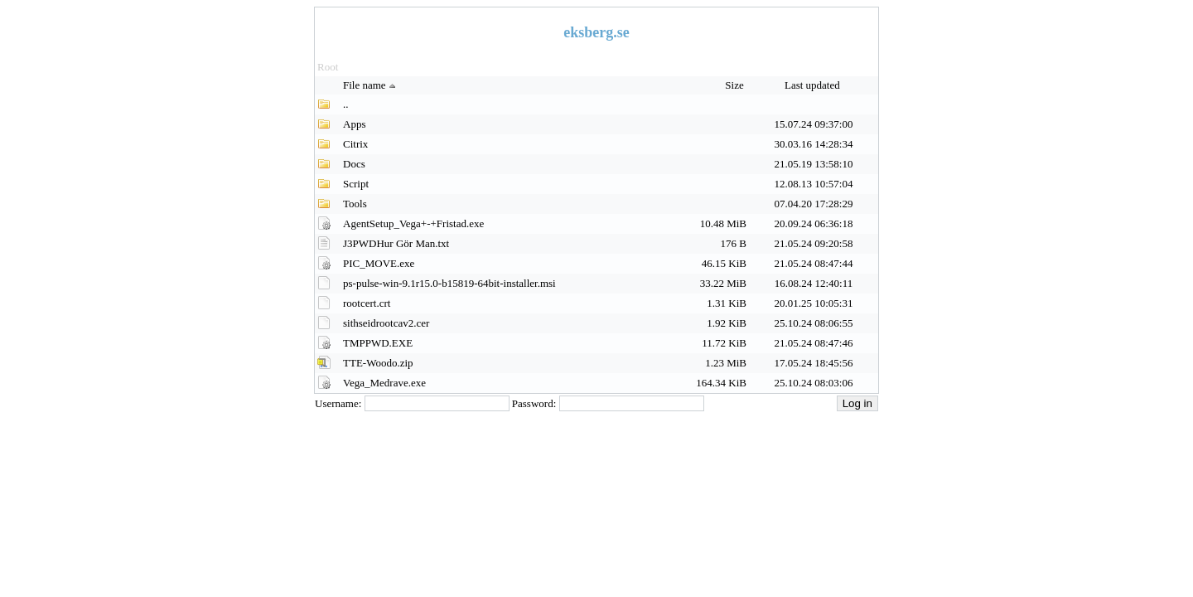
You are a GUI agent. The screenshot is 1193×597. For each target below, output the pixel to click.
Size (735, 85)
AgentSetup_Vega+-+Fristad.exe (413, 223)
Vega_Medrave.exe (384, 382)
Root (327, 67)
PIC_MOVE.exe (378, 263)
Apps (354, 124)
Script (356, 183)
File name (371, 85)
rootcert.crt (366, 303)
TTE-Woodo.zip (378, 363)
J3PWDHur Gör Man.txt (396, 243)
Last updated (814, 85)
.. (346, 104)
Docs (354, 164)
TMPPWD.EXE (378, 343)
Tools (355, 203)
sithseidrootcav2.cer (386, 323)
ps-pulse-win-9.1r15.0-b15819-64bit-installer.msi (449, 283)
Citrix (355, 144)
